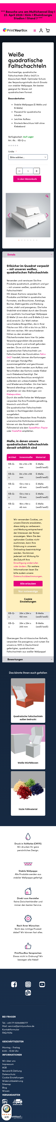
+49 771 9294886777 (17, 1022)
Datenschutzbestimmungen (28, 576)
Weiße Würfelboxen (28, 762)
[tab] (28, 254)
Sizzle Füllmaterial (28, 809)
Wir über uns (9, 1060)
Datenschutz (8, 1074)
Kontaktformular (10, 1029)
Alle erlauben (28, 583)
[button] (47, 198)
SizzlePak (17, 430)
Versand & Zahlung (12, 1070)
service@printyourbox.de (21, 1026)
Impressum (8, 1064)
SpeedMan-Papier (38, 427)
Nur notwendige (28, 591)
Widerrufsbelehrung (12, 1080)
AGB (4, 1067)
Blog (4, 1087)
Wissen (6, 1090)
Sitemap (6, 1084)
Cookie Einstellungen (13, 1077)
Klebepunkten (14, 394)
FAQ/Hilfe (7, 1032)
